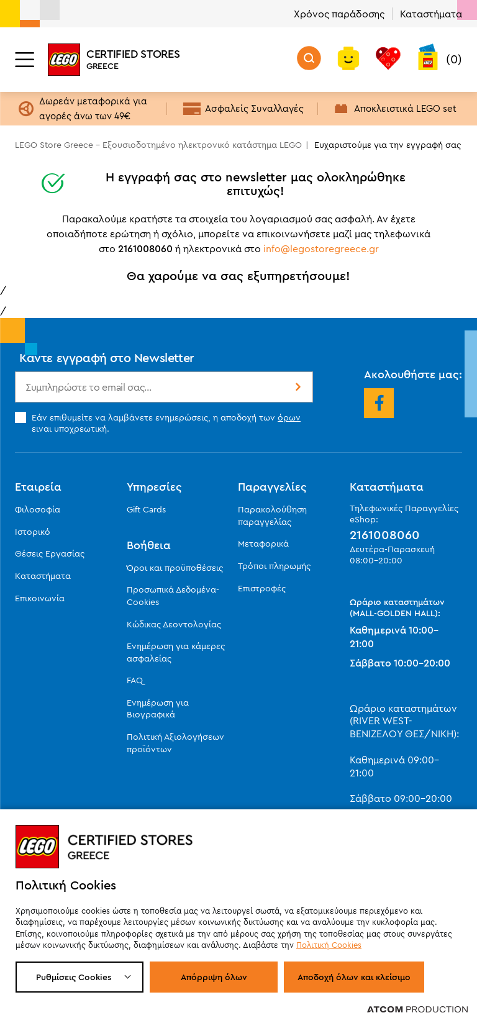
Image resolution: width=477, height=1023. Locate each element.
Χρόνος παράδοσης (339, 13)
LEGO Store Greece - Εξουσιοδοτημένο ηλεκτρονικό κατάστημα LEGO (158, 144)
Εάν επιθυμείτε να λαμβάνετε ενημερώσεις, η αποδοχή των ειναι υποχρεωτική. (158, 423)
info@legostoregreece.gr (321, 248)
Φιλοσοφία (37, 509)
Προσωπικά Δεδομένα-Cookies (173, 595)
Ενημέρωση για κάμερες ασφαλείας (176, 652)
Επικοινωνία (40, 598)
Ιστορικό (32, 531)
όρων (289, 417)
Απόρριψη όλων (214, 977)
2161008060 (385, 535)
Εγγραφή (297, 387)
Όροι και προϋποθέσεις (175, 567)
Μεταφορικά (263, 543)
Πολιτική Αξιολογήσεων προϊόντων (175, 743)
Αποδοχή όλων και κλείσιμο (354, 977)
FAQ (135, 680)
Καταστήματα (431, 13)
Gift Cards (146, 509)
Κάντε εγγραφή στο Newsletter (106, 357)
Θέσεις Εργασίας (49, 553)
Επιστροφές (262, 588)
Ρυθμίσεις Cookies (73, 977)
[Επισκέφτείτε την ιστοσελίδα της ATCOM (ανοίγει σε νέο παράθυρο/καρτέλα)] (417, 1009)
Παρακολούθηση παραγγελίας (272, 515)
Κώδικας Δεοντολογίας (174, 624)
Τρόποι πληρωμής (274, 565)
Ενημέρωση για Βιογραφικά (158, 709)
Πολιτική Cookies (328, 945)
